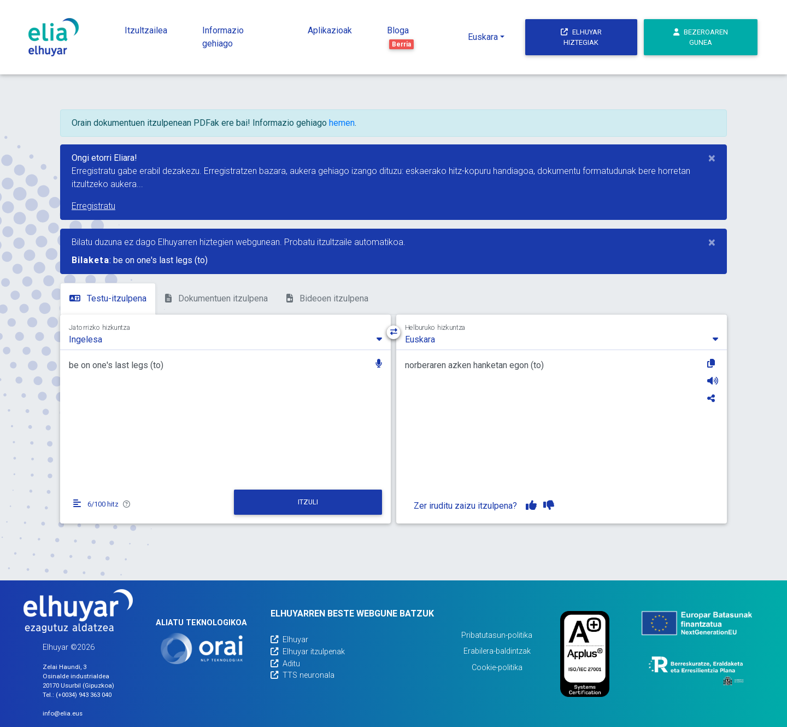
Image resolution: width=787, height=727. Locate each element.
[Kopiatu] (712, 363)
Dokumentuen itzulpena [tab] (216, 298)
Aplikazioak (330, 30)
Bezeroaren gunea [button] (700, 37)
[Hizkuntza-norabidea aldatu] (394, 332)
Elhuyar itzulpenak (308, 651)
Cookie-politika (497, 667)
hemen (342, 123)
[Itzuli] (308, 502)
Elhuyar (289, 639)
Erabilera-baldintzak (497, 651)
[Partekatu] (712, 398)
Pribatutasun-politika (496, 635)
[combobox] (225, 339)
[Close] (711, 158)
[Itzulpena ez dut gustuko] (548, 505)
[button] (378, 364)
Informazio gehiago (223, 37)
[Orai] (202, 648)
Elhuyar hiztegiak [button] (581, 37)
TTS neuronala (302, 675)
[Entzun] (712, 380)
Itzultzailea (146, 30)
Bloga (400, 37)
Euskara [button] (483, 37)
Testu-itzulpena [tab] (107, 298)
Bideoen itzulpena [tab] (327, 298)
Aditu (285, 663)
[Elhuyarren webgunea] (78, 611)
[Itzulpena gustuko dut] (531, 505)
